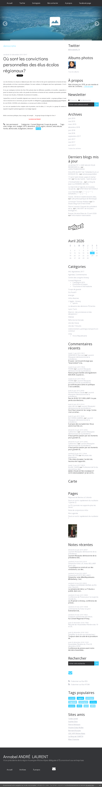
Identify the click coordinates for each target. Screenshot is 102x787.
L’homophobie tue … (76, 182)
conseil (71, 698)
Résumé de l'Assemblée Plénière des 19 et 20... (83, 625)
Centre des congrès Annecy (78, 278)
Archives (22, 769)
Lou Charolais (73, 192)
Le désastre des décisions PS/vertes (81, 306)
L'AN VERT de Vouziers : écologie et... (81, 209)
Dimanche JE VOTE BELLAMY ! (79, 575)
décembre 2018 (74, 127)
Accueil (9, 3)
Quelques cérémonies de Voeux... (80, 616)
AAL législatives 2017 (76, 272)
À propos (36, 769)
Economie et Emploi (80, 284)
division (30, 128)
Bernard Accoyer (74, 730)
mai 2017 (71, 142)
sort (14, 126)
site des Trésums (74, 326)
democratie (13, 128)
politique (89, 698)
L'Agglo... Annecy (74, 301)
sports (75, 303)
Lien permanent (10, 124)
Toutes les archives (74, 148)
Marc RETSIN (73, 455)
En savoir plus (90, 785)
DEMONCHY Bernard (76, 355)
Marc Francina (73, 739)
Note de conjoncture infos (78, 510)
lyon (86, 706)
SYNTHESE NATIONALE (89, 189)
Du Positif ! (72, 292)
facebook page (85, 3)
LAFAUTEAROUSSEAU (76, 169)
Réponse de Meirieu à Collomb (80, 497)
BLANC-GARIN (73, 467)
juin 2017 (71, 139)
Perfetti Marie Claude (76, 392)
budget (19, 126)
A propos (68, 3)
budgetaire (22, 128)
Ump (70, 334)
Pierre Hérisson (74, 724)
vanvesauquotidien (89, 174)
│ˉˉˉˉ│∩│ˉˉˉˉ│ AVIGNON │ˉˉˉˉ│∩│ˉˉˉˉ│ (80, 193)
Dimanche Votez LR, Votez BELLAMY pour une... (82, 564)
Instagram (36, 3)
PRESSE (71, 317)
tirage (9, 126)
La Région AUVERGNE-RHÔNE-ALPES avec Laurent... (82, 586)
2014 (38, 126)
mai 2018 (71, 133)
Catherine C (72, 432)
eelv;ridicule (57, 126)
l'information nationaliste (81, 215)
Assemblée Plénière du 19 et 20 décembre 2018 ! (80, 645)
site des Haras (73, 323)
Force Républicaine (80, 336)
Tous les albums (73, 72)
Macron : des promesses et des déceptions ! (80, 313)
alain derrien (73, 406)
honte (5, 128)
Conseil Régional (37, 124)
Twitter (22, 3)
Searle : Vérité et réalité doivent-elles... (82, 197)
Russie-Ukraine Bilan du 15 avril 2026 (82, 213)
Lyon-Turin (72, 309)
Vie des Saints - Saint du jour (85, 179)
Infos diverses (73, 298)
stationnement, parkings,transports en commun (83, 330)
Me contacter (52, 3)
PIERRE (71, 369)
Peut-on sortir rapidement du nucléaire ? (83, 517)
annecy (93, 702)
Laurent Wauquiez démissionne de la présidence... (81, 357)
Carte (72, 481)
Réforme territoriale (76, 320)
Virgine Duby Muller (76, 727)
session (49, 126)
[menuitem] (9, 3)
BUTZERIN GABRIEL (75, 418)
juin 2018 (71, 130)
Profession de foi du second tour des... (83, 468)
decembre (31, 126)
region (42, 126)
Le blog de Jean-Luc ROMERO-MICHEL (81, 183)
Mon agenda (73, 513)
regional (72, 702)
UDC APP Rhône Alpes (76, 733)
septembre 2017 (74, 136)
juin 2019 (71, 118)
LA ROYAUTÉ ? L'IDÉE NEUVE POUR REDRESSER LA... (81, 166)
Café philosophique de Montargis (84, 199)
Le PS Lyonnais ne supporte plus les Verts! (82, 506)
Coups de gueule (50, 124)
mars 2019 (72, 124)
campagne (83, 702)
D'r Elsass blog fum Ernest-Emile (81, 203)
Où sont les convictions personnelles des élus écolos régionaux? (31, 64)
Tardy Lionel (73, 718)
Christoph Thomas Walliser (78, 202)
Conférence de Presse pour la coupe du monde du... (83, 598)
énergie (71, 295)
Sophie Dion (73, 721)
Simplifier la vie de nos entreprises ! (81, 634)
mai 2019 (71, 121)
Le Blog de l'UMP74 (75, 736)
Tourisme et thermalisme (82, 286)
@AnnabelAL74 (74, 49)
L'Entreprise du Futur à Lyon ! (79, 609)
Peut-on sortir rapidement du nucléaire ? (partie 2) (83, 501)
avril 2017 (72, 145)
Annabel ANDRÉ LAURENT (25, 756)
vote (5, 126)
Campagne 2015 (79, 282)
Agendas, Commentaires (77, 275)
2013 (25, 126)
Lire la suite (88, 86)
